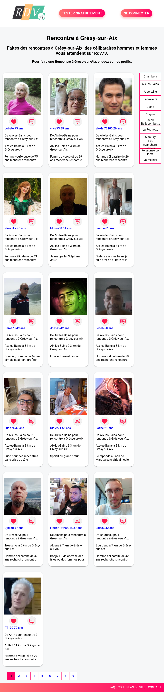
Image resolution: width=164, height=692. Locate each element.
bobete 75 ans (14, 128)
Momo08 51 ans (61, 228)
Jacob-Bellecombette (150, 121)
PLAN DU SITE (136, 687)
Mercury (150, 137)
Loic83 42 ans (105, 528)
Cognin (150, 114)
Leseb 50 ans (104, 328)
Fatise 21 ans (104, 428)
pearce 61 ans (105, 228)
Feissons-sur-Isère (150, 152)
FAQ (112, 687)
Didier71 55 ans (60, 428)
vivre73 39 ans (59, 128)
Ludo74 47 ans (14, 428)
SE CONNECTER (136, 13)
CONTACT (154, 687)
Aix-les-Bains (150, 84)
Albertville (150, 91)
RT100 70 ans (14, 627)
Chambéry (150, 76)
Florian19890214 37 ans (66, 528)
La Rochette (150, 129)
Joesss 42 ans (59, 328)
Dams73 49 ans (15, 328)
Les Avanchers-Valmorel (150, 144)
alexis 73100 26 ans (109, 128)
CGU (121, 687)
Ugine (150, 107)
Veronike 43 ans (15, 228)
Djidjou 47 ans (14, 528)
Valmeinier (150, 160)
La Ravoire (150, 99)
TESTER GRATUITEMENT (82, 13)
